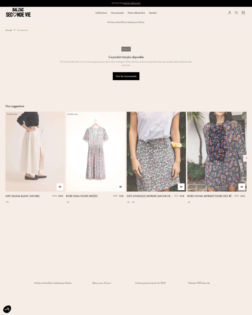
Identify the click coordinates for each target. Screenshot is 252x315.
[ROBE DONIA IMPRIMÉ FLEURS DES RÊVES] (217, 158)
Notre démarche (136, 12)
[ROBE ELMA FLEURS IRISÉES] (95, 158)
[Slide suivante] (246, 158)
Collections (101, 12)
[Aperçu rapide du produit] (60, 186)
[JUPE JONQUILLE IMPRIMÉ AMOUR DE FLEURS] (156, 158)
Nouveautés (117, 12)
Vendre (153, 12)
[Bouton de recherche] (236, 13)
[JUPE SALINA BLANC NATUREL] (35, 158)
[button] (7, 309)
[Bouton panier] (243, 13)
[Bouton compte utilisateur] (229, 13)
